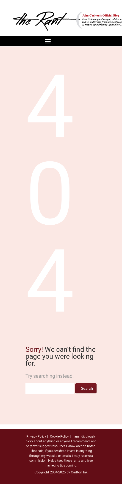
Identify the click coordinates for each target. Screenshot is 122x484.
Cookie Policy (59, 436)
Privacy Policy (36, 436)
